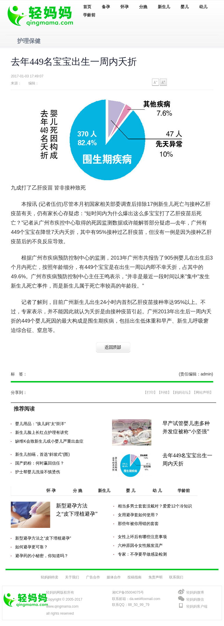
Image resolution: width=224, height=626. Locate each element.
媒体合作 (114, 577)
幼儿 (203, 7)
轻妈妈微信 (195, 599)
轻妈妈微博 (195, 592)
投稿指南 (134, 577)
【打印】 (150, 392)
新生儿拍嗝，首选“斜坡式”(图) (42, 454)
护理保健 (29, 41)
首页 (87, 7)
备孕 (106, 7)
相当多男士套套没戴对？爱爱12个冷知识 (155, 506)
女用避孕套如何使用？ (138, 514)
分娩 (143, 7)
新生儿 (164, 7)
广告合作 (93, 577)
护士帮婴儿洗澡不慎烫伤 (37, 472)
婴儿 (185, 7)
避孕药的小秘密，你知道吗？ (41, 555)
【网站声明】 (202, 392)
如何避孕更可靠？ (31, 547)
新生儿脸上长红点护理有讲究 (41, 432)
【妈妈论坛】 (181, 392)
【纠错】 (164, 392)
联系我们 (176, 577)
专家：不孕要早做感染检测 (142, 554)
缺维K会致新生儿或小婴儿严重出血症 (49, 441)
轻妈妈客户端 (196, 606)
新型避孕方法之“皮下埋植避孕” (43, 538)
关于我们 (72, 577)
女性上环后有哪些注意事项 (142, 536)
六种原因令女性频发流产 (140, 545)
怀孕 (124, 7)
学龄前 (89, 15)
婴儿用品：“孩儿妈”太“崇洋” (40, 423)
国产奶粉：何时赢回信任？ (39, 463)
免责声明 (155, 577)
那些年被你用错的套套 (138, 523)
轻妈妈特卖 (49, 577)
